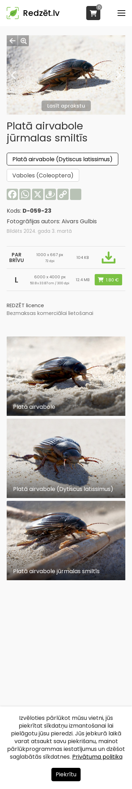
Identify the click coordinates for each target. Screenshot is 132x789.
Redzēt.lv (41, 13)
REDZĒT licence (25, 305)
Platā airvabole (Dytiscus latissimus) (62, 159)
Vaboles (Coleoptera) (43, 175)
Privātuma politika (97, 757)
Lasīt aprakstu (66, 105)
